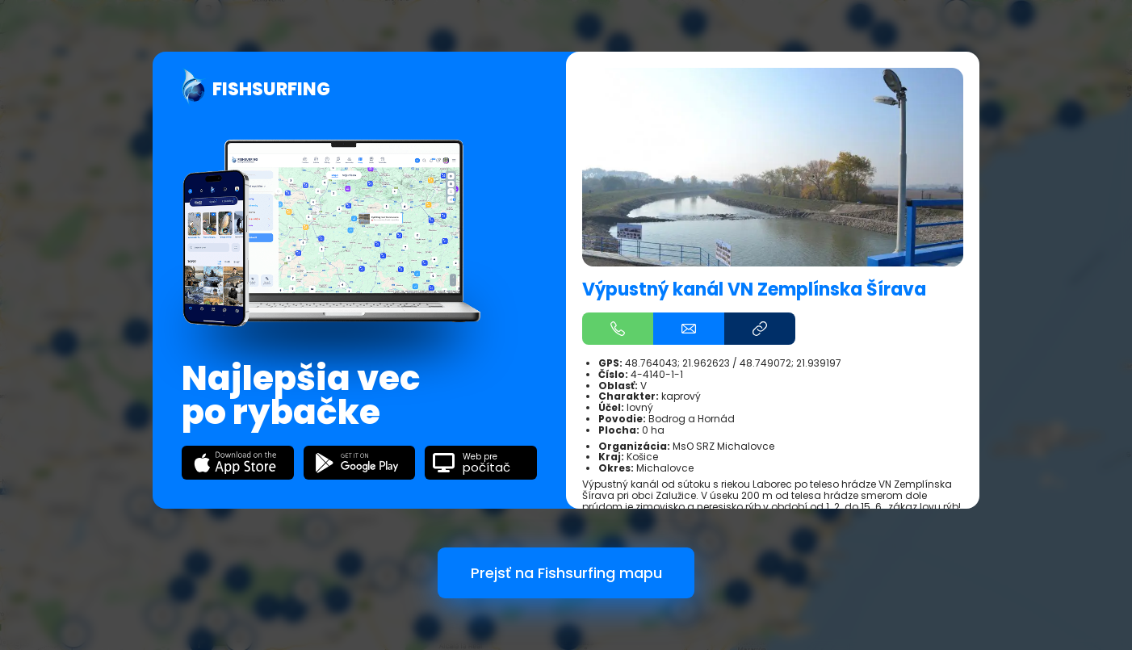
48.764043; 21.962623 (677, 363)
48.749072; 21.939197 (790, 363)
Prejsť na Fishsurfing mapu (566, 573)
